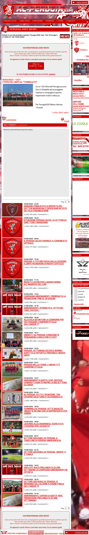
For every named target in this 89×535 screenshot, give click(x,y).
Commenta (9, 120)
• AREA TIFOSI (24, 21)
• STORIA (60, 21)
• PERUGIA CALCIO (9, 21)
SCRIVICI (52, 74)
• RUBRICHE (49, 21)
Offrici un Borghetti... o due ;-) (35, 66)
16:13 (78, 318)
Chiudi (65, 121)
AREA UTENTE (82, 2)
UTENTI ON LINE (81, 533)
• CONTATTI (70, 21)
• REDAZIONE (37, 21)
